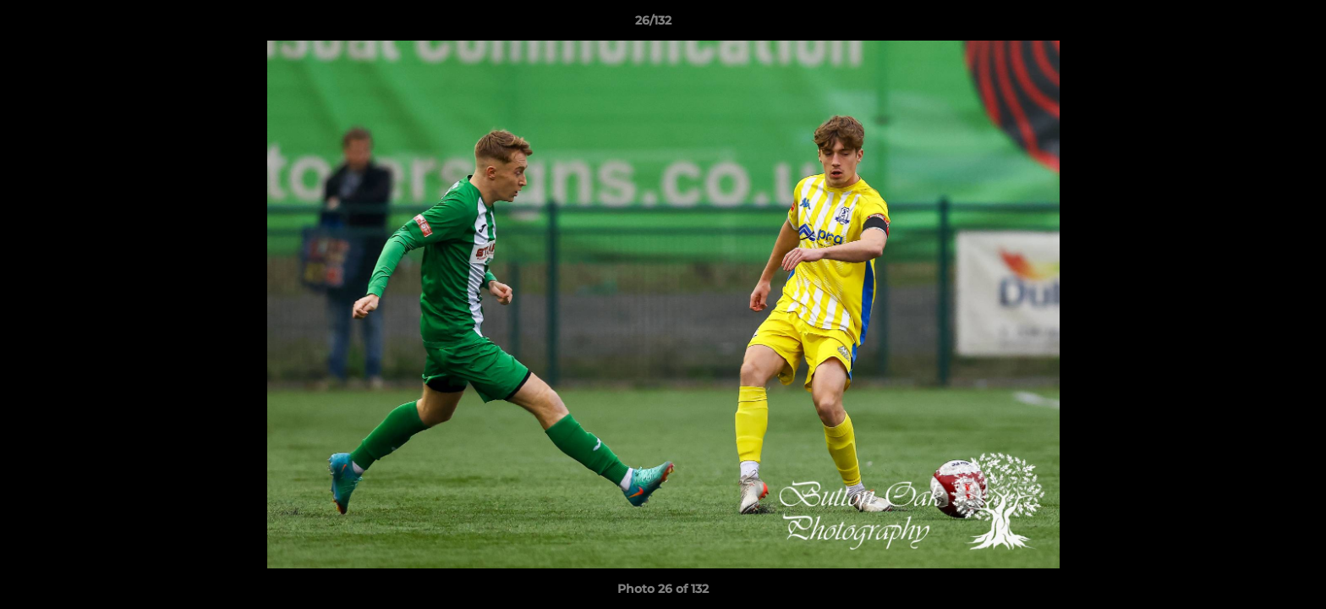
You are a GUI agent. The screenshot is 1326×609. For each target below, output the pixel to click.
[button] (1255, 24)
